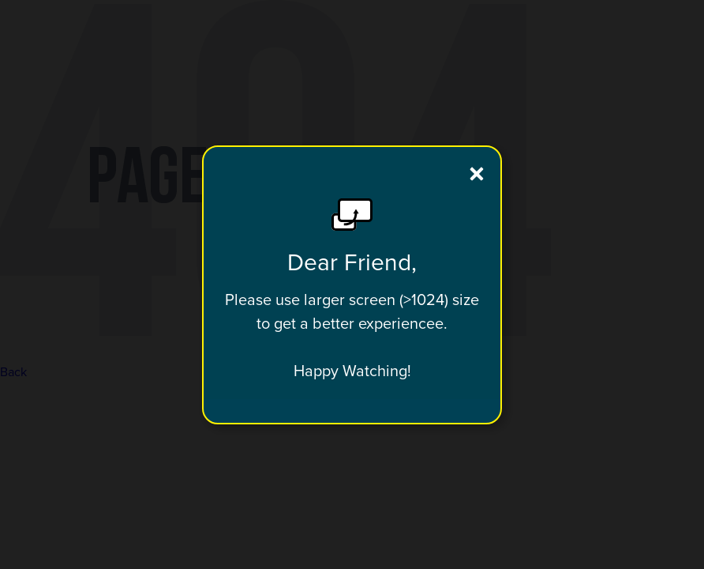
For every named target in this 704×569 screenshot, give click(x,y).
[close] (476, 173)
